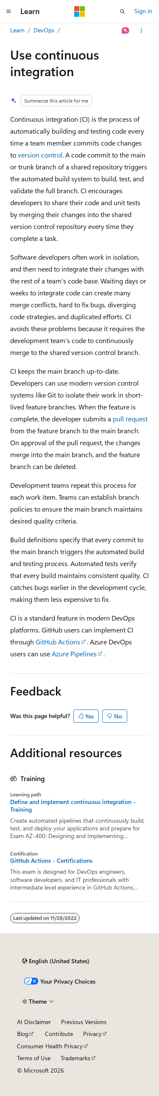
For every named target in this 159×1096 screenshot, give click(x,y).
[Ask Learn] (125, 30)
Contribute (59, 1034)
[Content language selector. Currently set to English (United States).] (56, 961)
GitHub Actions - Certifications (51, 860)
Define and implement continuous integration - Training (73, 805)
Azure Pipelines (74, 653)
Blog (22, 1034)
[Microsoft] (79, 11)
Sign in (143, 11)
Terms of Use (33, 1058)
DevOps (43, 30)
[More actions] (141, 30)
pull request (130, 418)
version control (40, 154)
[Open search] (122, 11)
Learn (17, 30)
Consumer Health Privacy (50, 1046)
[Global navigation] (8, 11)
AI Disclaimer (34, 1022)
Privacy (92, 1034)
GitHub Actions (58, 641)
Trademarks (75, 1058)
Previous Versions (83, 1022)
